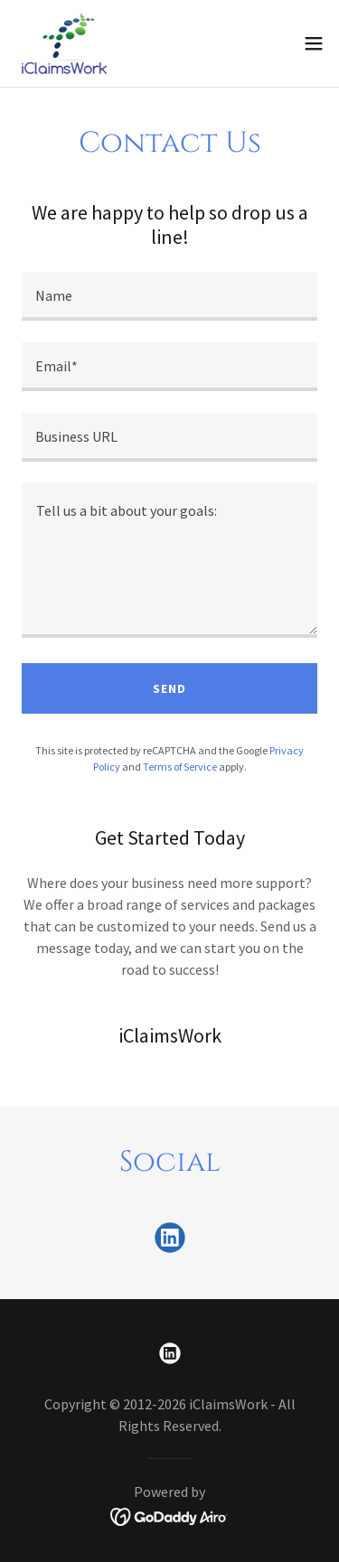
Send (169, 688)
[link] (66, 43)
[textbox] (169, 296)
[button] (314, 43)
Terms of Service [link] (180, 766)
